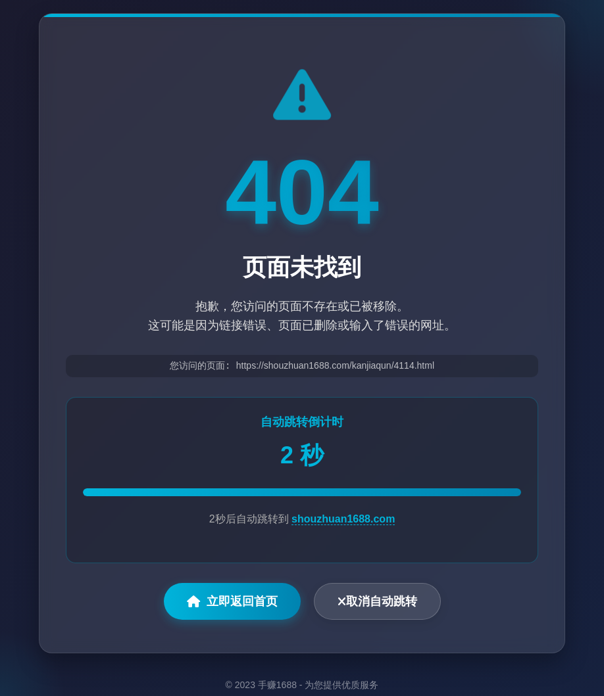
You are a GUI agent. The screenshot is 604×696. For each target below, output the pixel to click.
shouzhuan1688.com (343, 520)
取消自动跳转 (377, 602)
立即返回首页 (232, 602)
